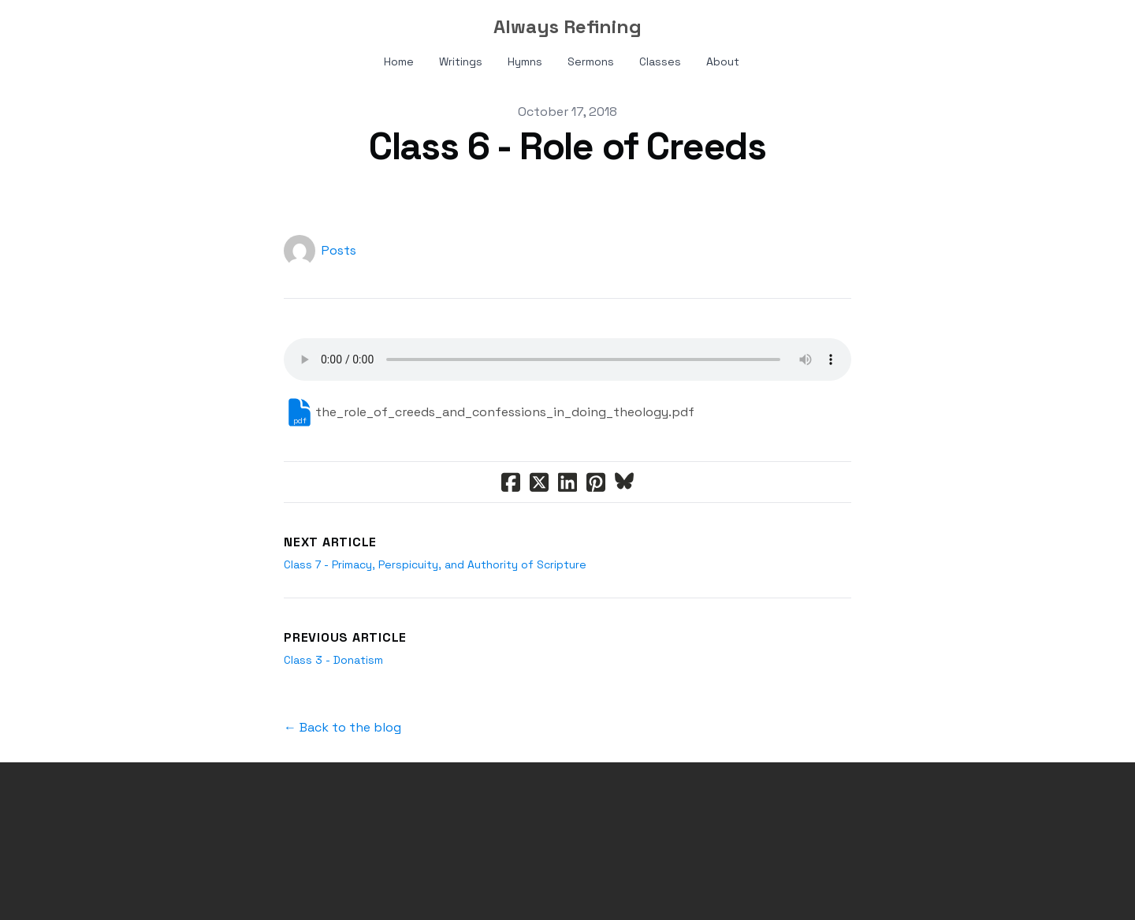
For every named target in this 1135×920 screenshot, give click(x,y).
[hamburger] (94, 25)
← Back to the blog (342, 727)
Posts (339, 250)
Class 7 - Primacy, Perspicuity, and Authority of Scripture (435, 564)
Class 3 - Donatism (333, 660)
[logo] (567, 27)
